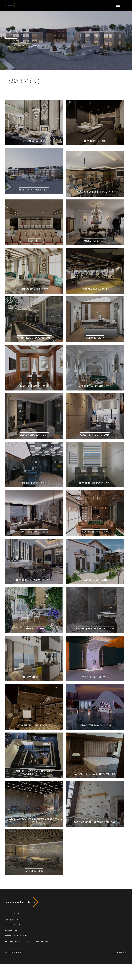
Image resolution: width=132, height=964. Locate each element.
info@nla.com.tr (11, 931)
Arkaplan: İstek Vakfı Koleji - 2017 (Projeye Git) (32, 46)
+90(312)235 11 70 (11, 920)
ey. (24, 952)
